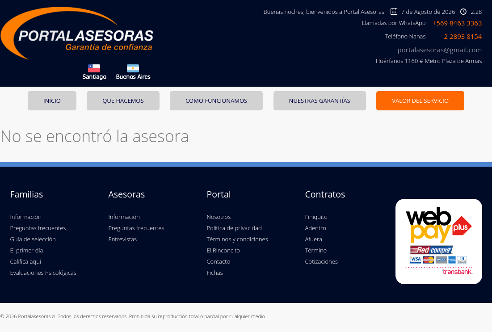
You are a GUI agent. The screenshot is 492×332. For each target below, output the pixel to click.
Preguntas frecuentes (38, 228)
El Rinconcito (223, 250)
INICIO (52, 101)
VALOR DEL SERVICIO (420, 101)
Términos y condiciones (237, 239)
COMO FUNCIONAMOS (216, 101)
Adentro (315, 228)
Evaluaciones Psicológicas (43, 273)
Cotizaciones (321, 261)
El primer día (26, 250)
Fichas (215, 273)
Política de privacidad (234, 228)
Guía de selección (33, 239)
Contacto (219, 261)
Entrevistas (123, 239)
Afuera (313, 239)
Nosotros (219, 217)
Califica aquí (25, 261)
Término (316, 250)
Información (26, 217)
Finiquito (316, 217)
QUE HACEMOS (122, 101)
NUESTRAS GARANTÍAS (319, 101)
